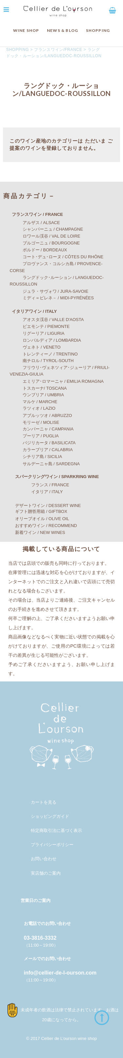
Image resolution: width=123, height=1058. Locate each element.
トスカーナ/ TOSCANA (38, 388)
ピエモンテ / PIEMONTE (40, 326)
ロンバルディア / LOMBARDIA (45, 340)
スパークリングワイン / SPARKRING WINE (53, 476)
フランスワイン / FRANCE (33, 214)
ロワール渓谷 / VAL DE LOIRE (45, 236)
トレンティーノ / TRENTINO (44, 354)
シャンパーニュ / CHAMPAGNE (46, 229)
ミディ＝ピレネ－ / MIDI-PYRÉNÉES (52, 297)
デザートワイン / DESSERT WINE (44, 505)
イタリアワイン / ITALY (30, 311)
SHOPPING (98, 30)
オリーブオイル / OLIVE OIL (38, 518)
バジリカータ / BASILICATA (43, 442)
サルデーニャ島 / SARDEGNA (45, 463)
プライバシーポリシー (52, 844)
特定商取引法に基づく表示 (56, 830)
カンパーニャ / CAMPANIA (42, 428)
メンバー (39, 787)
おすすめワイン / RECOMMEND (42, 525)
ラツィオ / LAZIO (32, 408)
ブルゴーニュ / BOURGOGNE (45, 243)
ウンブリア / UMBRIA (37, 394)
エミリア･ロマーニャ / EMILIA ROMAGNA (57, 381)
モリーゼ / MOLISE (34, 422)
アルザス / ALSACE (35, 222)
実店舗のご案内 (46, 873)
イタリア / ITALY (36, 491)
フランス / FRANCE (39, 484)
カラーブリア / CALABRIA (41, 449)
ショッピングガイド (50, 816)
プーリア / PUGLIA (34, 435)
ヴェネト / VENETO (35, 347)
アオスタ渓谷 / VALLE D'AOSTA (47, 319)
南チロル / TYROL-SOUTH (42, 360)
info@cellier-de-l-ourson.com (60, 973)
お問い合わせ (43, 858)
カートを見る (43, 802)
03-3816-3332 (40, 938)
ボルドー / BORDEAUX (38, 249)
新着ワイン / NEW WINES (36, 532)
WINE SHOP (26, 30)
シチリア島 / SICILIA (36, 456)
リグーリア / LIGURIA (37, 333)
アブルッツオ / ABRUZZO (41, 415)
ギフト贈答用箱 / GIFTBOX (37, 511)
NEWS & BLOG (62, 30)
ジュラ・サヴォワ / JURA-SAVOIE (49, 291)
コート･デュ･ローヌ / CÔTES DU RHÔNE (57, 256)
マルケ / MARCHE (33, 401)
